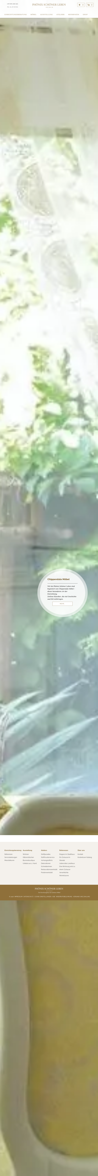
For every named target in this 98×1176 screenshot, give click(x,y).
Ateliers (60, 14)
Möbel (34, 14)
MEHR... (62, 603)
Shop (85, 14)
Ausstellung (46, 14)
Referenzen (73, 14)
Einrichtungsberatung (15, 14)
